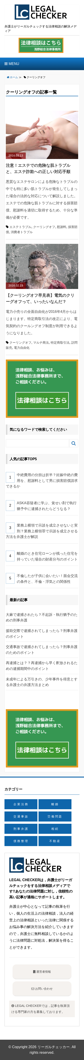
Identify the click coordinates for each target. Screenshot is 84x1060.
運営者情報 (42, 971)
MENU (11, 64)
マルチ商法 (41, 342)
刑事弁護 (20, 828)
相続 (55, 828)
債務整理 (20, 841)
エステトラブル (20, 227)
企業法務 (20, 804)
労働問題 (54, 816)
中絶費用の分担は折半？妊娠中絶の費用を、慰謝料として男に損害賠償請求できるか (42, 480)
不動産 (55, 841)
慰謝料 (61, 227)
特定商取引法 (60, 342)
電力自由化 (22, 347)
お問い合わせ (42, 988)
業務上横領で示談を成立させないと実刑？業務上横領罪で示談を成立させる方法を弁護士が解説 (42, 531)
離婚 (55, 804)
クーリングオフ (44, 227)
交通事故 (20, 816)
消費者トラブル (22, 232)
